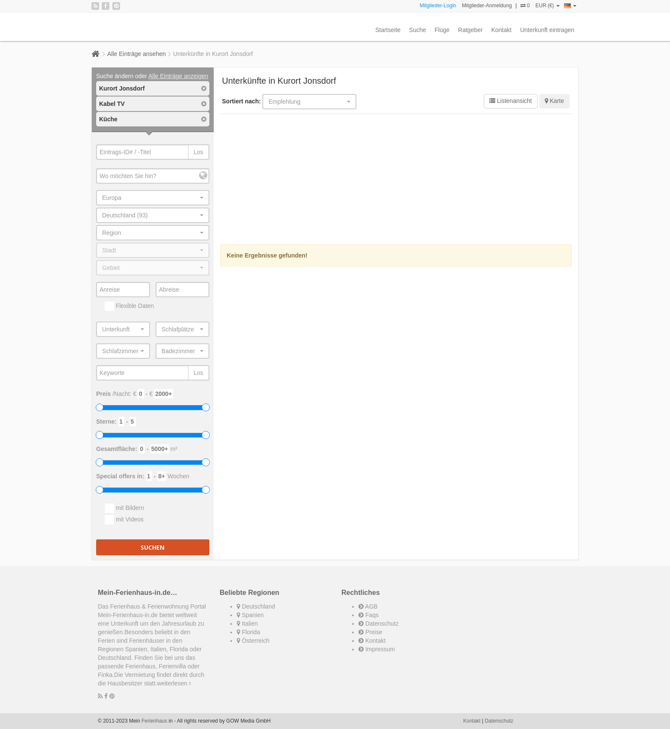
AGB (368, 606)
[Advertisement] (396, 180)
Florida (248, 632)
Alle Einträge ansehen (136, 53)
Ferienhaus (154, 721)
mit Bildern (124, 508)
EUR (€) (547, 6)
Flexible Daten (129, 306)
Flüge (442, 29)
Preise (370, 632)
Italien (247, 623)
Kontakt (501, 29)
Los (198, 152)
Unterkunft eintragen (547, 29)
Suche (417, 29)
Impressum (377, 649)
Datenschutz (379, 623)
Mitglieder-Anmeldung (487, 6)
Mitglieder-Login (438, 6)
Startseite (387, 29)
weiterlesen (174, 683)
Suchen (153, 547)
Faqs (369, 615)
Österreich (253, 640)
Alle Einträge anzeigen (178, 76)
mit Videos (124, 519)
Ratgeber (470, 29)
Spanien (250, 615)
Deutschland (256, 606)
